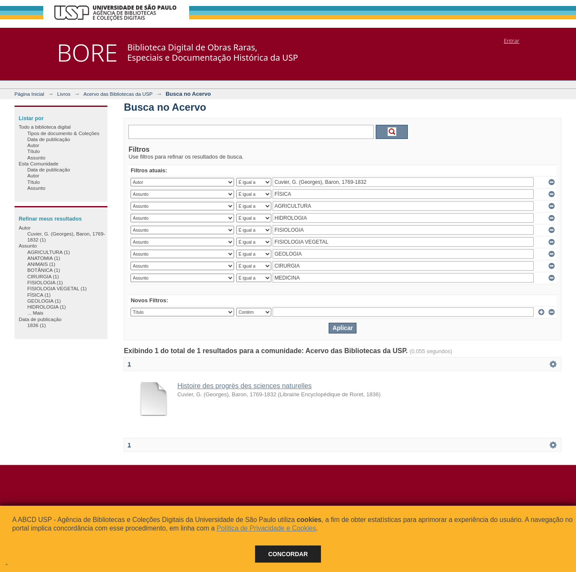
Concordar (288, 554)
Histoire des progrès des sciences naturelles (244, 385)
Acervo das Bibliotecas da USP (118, 94)
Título (33, 151)
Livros (63, 94)
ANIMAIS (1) (41, 264)
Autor (33, 145)
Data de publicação (48, 139)
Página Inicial (30, 94)
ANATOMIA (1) (43, 258)
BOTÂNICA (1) (43, 270)
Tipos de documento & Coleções (63, 133)
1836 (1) (36, 325)
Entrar (511, 40)
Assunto (36, 157)
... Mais (35, 312)
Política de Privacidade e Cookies (266, 528)
